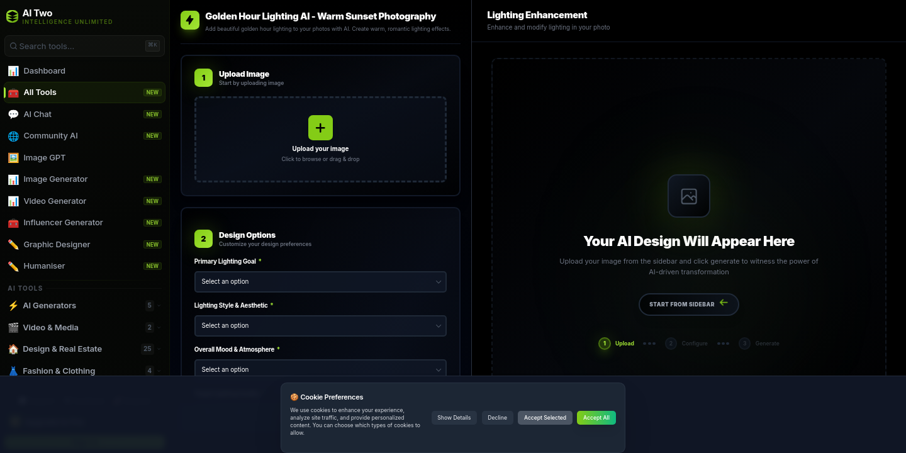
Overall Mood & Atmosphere (237, 349)
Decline (497, 418)
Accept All (596, 418)
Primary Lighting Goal (228, 261)
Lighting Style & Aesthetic (234, 305)
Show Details (454, 418)
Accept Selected (545, 418)
